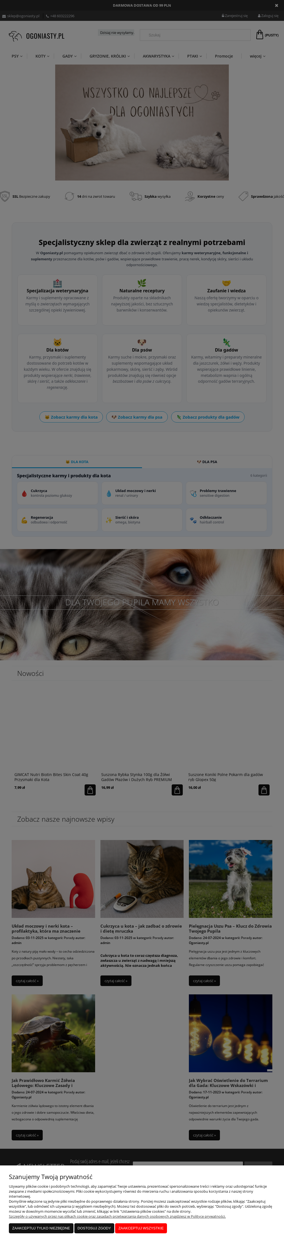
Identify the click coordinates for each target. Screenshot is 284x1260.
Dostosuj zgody (94, 1228)
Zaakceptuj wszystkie (141, 1228)
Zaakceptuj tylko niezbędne (41, 1228)
